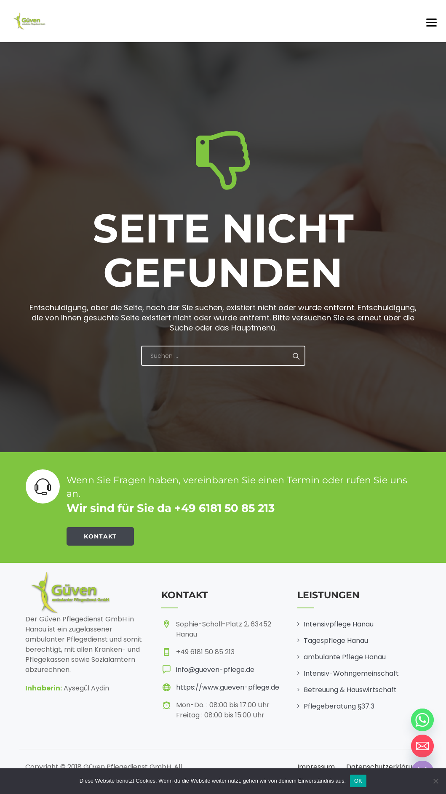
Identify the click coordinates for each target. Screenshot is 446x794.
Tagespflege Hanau (336, 640)
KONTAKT (100, 536)
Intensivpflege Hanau (339, 624)
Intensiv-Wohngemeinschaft (351, 673)
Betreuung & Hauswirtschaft (350, 690)
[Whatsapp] (422, 720)
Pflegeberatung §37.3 (339, 706)
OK (358, 781)
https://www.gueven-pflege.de (227, 687)
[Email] (422, 746)
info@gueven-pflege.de (215, 669)
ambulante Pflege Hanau (345, 657)
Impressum (316, 767)
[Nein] (435, 781)
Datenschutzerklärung (383, 767)
